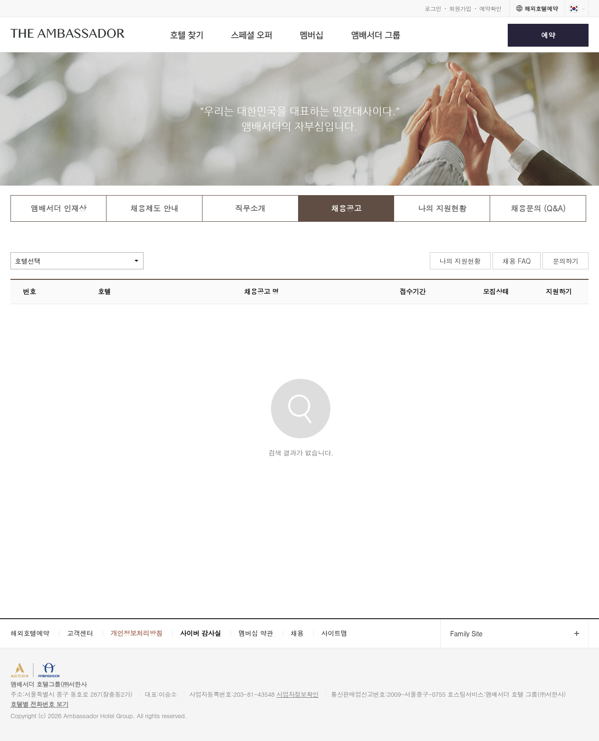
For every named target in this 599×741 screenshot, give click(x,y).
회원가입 (460, 8)
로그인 (433, 8)
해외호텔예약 (29, 633)
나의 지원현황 (460, 261)
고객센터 (80, 633)
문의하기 (565, 261)
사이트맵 (334, 633)
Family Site (461, 634)
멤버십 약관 (256, 633)
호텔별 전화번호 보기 (39, 704)
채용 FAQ (516, 261)
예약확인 (490, 8)
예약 (548, 35)
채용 (296, 633)
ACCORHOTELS (39, 671)
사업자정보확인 (298, 694)
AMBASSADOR (91, 671)
